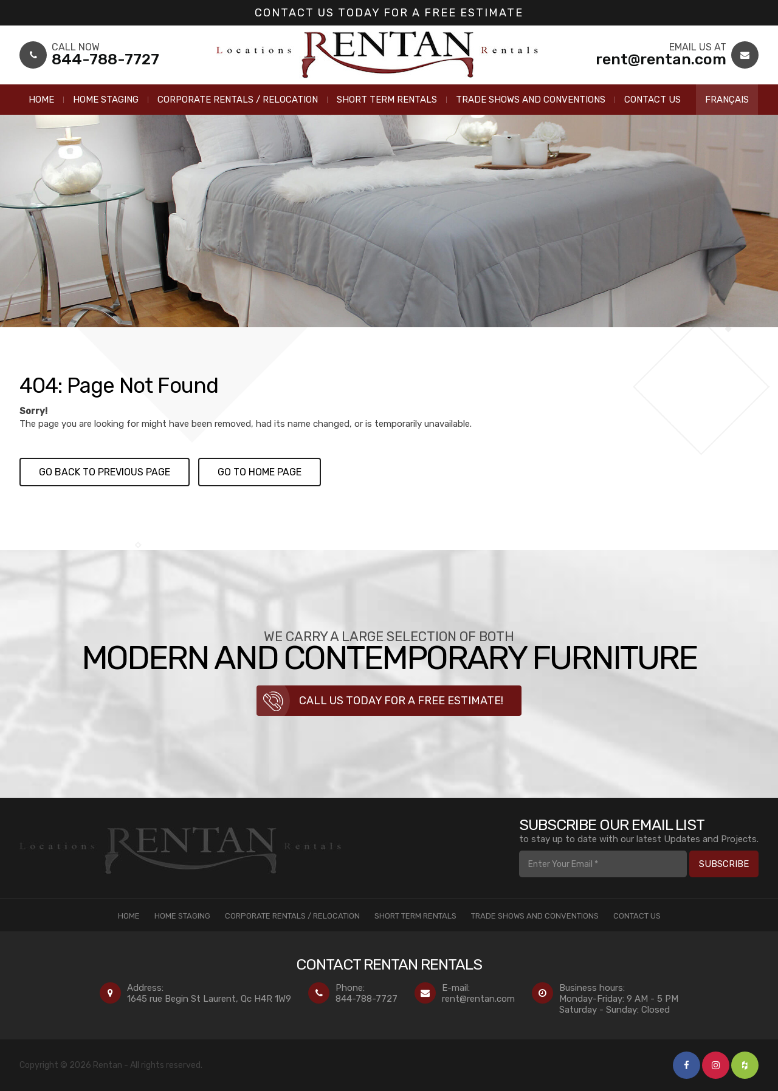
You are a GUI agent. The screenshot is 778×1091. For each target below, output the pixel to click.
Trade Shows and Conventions (530, 99)
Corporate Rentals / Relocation (237, 99)
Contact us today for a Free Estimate (389, 12)
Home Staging (106, 99)
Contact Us (652, 99)
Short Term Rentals (387, 99)
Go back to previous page (104, 472)
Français (727, 99)
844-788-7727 (367, 998)
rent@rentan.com (478, 998)
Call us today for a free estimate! (401, 700)
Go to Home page (259, 472)
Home (41, 99)
